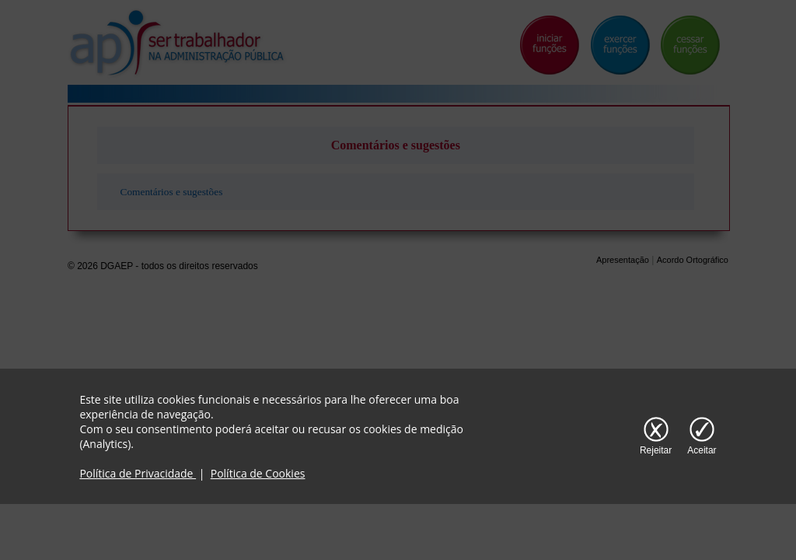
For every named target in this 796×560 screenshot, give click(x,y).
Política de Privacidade (137, 473)
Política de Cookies (258, 473)
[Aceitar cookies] (701, 436)
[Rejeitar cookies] (656, 436)
